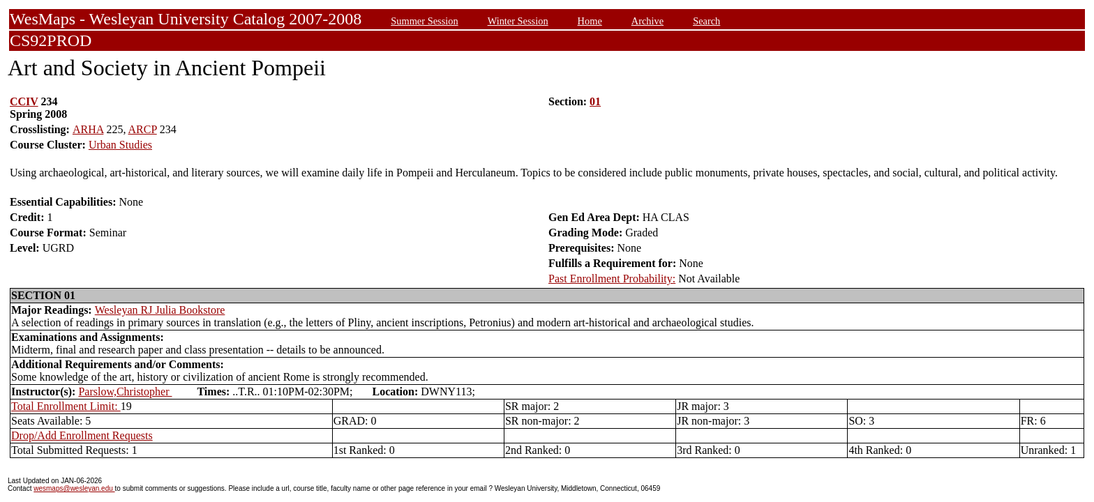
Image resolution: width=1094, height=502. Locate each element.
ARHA (88, 129)
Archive (647, 20)
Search (706, 20)
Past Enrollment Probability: (611, 278)
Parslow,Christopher (125, 391)
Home (590, 20)
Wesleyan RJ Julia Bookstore (160, 310)
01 (595, 101)
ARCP (142, 129)
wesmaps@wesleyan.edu (73, 488)
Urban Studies (120, 145)
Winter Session (518, 20)
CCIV (24, 101)
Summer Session (424, 20)
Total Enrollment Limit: (66, 406)
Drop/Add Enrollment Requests (82, 435)
